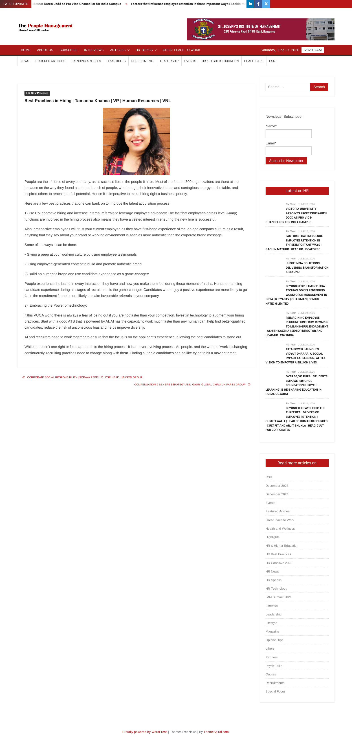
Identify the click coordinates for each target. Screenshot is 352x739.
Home (25, 50)
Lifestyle (271, 623)
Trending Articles (86, 61)
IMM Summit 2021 (279, 597)
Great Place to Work (181, 50)
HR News (272, 571)
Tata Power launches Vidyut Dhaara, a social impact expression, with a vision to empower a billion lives (296, 356)
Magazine (272, 631)
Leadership (169, 61)
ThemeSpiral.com (216, 732)
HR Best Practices (37, 93)
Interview (272, 605)
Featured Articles (50, 61)
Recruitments (142, 61)
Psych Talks (274, 666)
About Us (45, 50)
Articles (117, 50)
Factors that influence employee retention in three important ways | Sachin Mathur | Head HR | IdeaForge (214, 4)
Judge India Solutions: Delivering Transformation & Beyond (307, 267)
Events (190, 61)
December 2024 (277, 494)
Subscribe (68, 50)
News (24, 61)
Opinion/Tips (274, 640)
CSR (272, 61)
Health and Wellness (280, 528)
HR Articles (116, 61)
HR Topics (144, 50)
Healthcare (254, 61)
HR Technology (276, 588)
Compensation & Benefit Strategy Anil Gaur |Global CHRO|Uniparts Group (190, 384)
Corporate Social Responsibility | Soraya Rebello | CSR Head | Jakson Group (85, 377)
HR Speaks (274, 580)
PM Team (291, 204)
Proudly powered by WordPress (144, 732)
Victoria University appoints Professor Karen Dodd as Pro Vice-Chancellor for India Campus (296, 215)
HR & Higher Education (220, 61)
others (270, 648)
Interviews (93, 50)
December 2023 (277, 485)
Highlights (272, 537)
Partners (272, 657)
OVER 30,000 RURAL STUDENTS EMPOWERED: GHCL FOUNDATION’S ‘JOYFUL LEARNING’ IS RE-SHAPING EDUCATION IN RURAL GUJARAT (297, 385)
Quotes (271, 674)
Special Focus (276, 691)
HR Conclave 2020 (279, 563)
